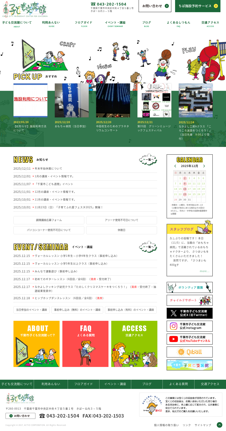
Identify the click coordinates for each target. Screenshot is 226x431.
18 (194, 188)
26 (198, 194)
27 (203, 194)
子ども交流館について (17, 384)
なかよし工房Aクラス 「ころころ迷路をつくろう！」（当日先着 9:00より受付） (196, 111)
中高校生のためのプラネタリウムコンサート (113, 107)
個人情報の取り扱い (166, 425)
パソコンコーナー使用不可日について (49, 230)
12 (198, 183)
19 (198, 188)
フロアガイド (83, 384)
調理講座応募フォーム (49, 220)
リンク (187, 425)
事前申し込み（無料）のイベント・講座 (77, 309)
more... (205, 271)
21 (175, 194)
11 (194, 183)
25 (194, 194)
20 (203, 188)
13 (203, 183)
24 (189, 194)
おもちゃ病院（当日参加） (72, 105)
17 (189, 188)
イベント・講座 (115, 384)
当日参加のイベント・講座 (31, 309)
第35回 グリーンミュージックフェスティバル (154, 107)
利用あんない (51, 384)
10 (189, 183)
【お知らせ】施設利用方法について (30, 107)
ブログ (147, 384)
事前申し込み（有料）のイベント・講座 (131, 309)
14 (175, 188)
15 (180, 188)
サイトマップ (203, 425)
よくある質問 (178, 384)
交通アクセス (210, 384)
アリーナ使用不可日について (121, 220)
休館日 (121, 230)
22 (180, 194)
